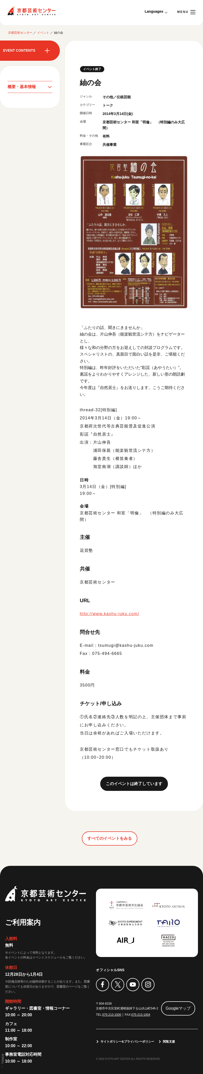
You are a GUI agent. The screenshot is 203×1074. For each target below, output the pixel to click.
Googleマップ (178, 1008)
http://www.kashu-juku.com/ (109, 614)
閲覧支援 (169, 1041)
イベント (43, 32)
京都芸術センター (32, 10)
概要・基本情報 (22, 87)
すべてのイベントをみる (109, 838)
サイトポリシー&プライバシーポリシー (127, 1041)
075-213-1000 (111, 1015)
